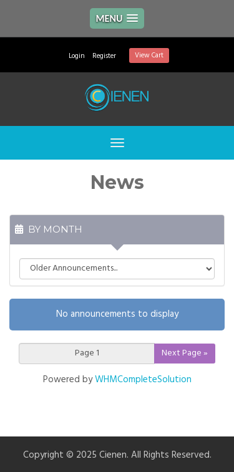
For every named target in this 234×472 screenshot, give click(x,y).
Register (104, 56)
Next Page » (185, 353)
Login (77, 56)
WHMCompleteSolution (143, 379)
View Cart (149, 55)
